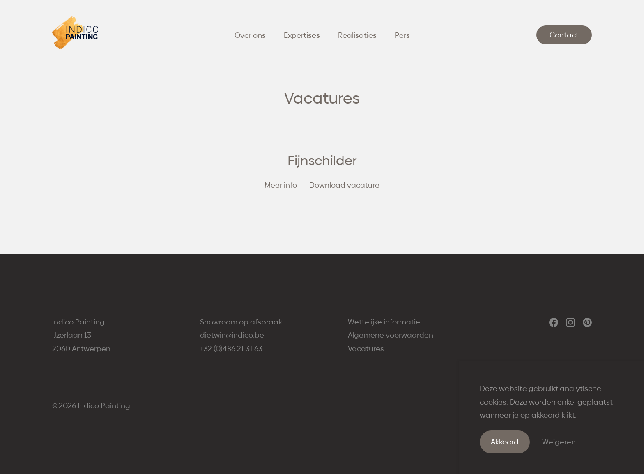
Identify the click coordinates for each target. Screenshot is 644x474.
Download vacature (344, 185)
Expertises (302, 35)
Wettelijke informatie (384, 322)
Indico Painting (104, 405)
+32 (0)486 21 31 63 (231, 348)
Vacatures (366, 348)
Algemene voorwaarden (390, 335)
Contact (564, 35)
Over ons (250, 35)
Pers (402, 35)
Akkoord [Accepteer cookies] (505, 442)
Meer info (280, 185)
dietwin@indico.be (232, 335)
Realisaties (357, 35)
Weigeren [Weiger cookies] (559, 442)
